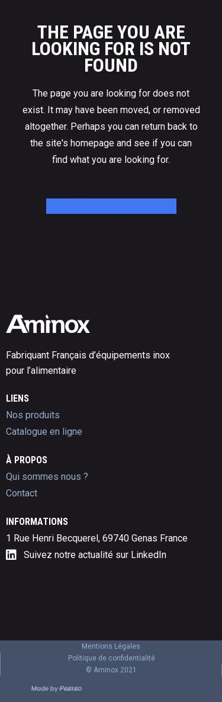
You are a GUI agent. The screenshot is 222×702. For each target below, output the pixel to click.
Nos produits (33, 415)
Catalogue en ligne (44, 431)
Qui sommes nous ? (47, 476)
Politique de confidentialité (111, 658)
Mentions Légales (111, 646)
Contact (21, 493)
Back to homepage (111, 207)
